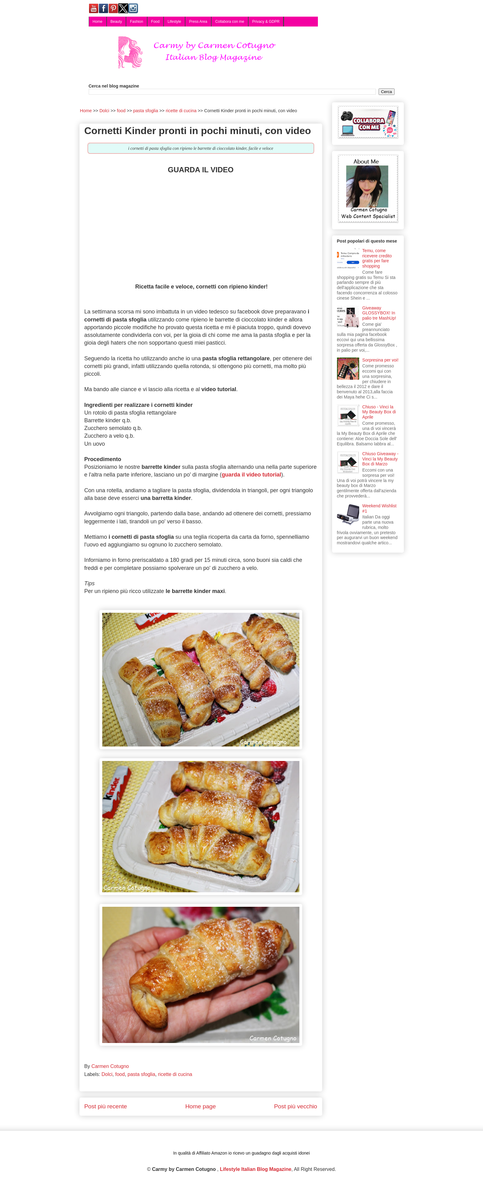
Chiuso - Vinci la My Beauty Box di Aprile (379, 412)
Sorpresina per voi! (380, 360)
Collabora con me (229, 21)
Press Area (198, 21)
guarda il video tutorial (251, 475)
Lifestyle (174, 21)
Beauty (116, 21)
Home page (200, 1106)
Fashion (136, 21)
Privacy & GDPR (266, 21)
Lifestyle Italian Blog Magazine (255, 1169)
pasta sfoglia (141, 1074)
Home (98, 21)
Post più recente (105, 1106)
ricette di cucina (175, 1074)
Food (155, 21)
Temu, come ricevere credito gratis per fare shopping (377, 258)
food (120, 1074)
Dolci (107, 1074)
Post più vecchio (295, 1106)
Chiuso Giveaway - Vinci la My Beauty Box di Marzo (380, 459)
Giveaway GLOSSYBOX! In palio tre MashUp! (379, 313)
